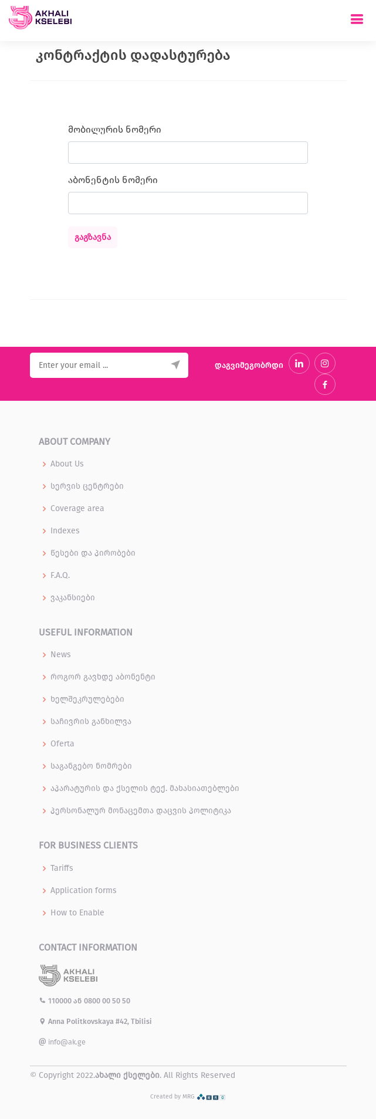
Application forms (83, 891)
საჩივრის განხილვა (90, 722)
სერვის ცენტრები (87, 486)
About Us (67, 464)
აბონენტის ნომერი (113, 179)
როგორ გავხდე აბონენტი (102, 677)
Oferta (62, 744)
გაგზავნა (92, 237)
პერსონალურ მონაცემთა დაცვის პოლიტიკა (140, 811)
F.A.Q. (60, 576)
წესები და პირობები (93, 553)
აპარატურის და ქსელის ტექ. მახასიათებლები (144, 789)
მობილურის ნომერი (114, 129)
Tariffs (61, 868)
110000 (56, 1000)
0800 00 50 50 (107, 1000)
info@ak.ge (62, 1041)
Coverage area (77, 509)
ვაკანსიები (72, 598)
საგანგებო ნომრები (91, 766)
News (60, 655)
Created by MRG (188, 1096)
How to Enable (77, 913)
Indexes (65, 531)
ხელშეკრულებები (87, 699)
